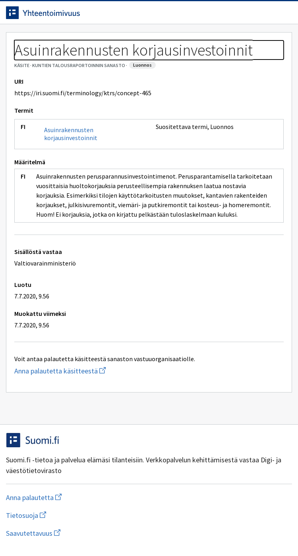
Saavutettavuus (79, 533)
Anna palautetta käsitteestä (91, 371)
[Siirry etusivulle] (133, 12)
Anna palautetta (65, 497)
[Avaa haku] (268, 13)
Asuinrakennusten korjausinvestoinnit (70, 134)
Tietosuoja (65, 515)
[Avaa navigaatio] (284, 13)
